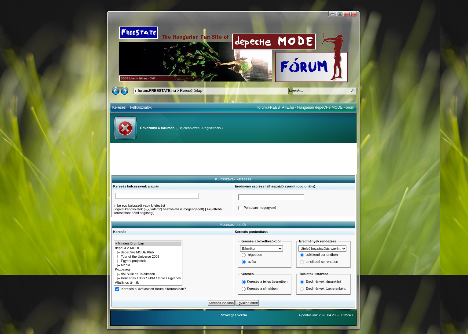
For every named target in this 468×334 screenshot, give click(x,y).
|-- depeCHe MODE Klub (148, 252)
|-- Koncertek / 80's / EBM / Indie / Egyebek (148, 278)
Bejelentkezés (188, 128)
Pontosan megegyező (260, 208)
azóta (252, 262)
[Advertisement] (233, 158)
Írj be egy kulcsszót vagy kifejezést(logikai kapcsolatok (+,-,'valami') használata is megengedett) (159, 207)
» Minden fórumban (148, 243)
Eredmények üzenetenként (325, 288)
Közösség (148, 269)
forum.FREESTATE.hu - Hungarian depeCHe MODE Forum (306, 107)
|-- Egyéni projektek (148, 261)
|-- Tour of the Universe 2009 (148, 257)
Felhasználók (141, 107)
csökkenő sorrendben (321, 255)
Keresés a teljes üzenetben (267, 281)
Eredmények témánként (323, 281)
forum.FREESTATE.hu (157, 91)
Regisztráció (211, 128)
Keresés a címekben (262, 288)
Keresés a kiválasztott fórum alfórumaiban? (154, 289)
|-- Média (148, 265)
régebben (255, 255)
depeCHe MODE (148, 248)
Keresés (119, 107)
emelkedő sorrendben (321, 262)
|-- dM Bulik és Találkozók (148, 274)
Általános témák (148, 283)
